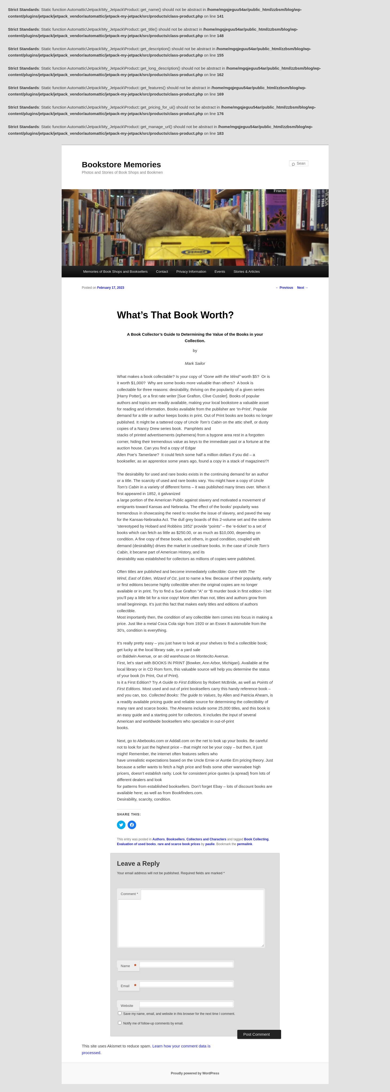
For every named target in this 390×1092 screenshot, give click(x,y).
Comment (129, 894)
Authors (158, 839)
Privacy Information (191, 272)
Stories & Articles (247, 272)
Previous (284, 288)
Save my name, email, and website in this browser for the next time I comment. (179, 1014)
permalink (244, 844)
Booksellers (176, 839)
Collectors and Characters (206, 839)
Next (302, 288)
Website (127, 1006)
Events (220, 272)
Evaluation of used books (136, 844)
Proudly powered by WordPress (195, 1073)
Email (128, 986)
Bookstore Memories (121, 164)
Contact (162, 272)
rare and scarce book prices (178, 844)
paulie (210, 844)
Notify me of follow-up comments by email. (153, 1023)
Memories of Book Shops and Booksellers (115, 272)
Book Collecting (256, 839)
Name (128, 966)
